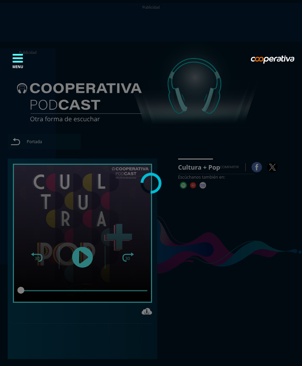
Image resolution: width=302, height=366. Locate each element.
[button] (17, 63)
